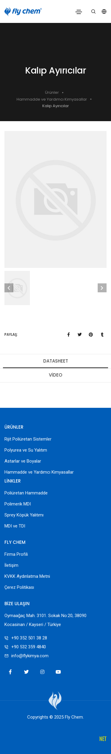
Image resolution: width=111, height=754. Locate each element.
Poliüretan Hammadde (26, 493)
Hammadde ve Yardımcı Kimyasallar (52, 99)
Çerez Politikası (19, 587)
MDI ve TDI (14, 526)
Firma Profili (16, 554)
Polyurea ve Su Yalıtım (25, 450)
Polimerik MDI (17, 504)
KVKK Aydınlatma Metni (27, 576)
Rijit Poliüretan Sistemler (28, 439)
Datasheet (55, 361)
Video (55, 375)
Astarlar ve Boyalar (22, 461)
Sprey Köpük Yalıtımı (24, 515)
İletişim (11, 565)
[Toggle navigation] (78, 12)
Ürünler (52, 92)
